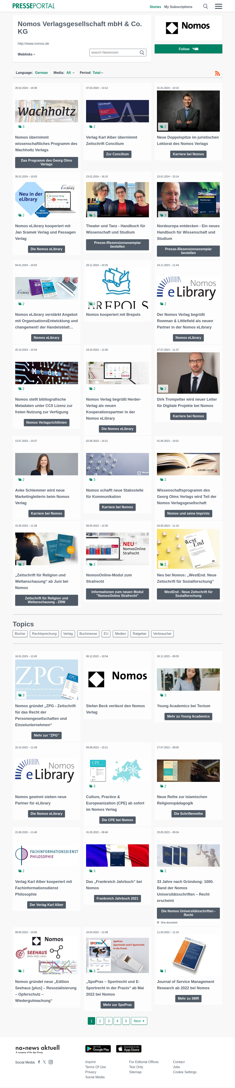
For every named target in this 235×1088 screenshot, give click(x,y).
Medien (128, 636)
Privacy (90, 1072)
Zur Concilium (117, 153)
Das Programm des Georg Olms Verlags (46, 161)
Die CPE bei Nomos (117, 821)
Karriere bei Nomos (188, 159)
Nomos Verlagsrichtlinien (46, 426)
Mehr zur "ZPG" (46, 737)
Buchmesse (93, 636)
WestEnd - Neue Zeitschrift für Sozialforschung (188, 596)
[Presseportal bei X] (43, 1063)
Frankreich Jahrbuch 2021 (117, 899)
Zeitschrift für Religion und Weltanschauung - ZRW (46, 602)
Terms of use (95, 1067)
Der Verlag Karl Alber (46, 906)
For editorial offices (144, 1062)
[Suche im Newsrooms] (117, 52)
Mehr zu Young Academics (188, 718)
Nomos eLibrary (46, 341)
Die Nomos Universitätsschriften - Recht (188, 914)
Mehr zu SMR (188, 999)
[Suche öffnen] (205, 6)
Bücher (20, 636)
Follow (188, 49)
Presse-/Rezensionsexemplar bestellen (117, 243)
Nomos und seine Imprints (188, 516)
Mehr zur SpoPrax (117, 1005)
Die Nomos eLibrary (46, 247)
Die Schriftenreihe (188, 815)
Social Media (95, 1078)
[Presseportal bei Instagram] (49, 1062)
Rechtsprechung (46, 636)
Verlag (71, 636)
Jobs (176, 1067)
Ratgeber (149, 636)
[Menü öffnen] (218, 6)
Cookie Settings (185, 1072)
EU (112, 636)
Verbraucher (173, 636)
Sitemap (135, 1072)
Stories (155, 7)
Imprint (90, 1062)
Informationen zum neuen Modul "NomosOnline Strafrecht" (117, 596)
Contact (179, 1062)
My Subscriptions (178, 7)
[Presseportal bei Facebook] (37, 1063)
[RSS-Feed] (217, 73)
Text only (136, 1067)
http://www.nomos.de (33, 43)
